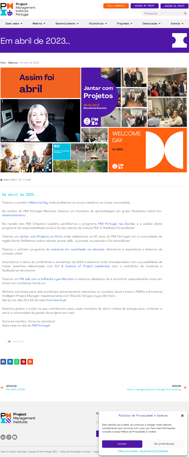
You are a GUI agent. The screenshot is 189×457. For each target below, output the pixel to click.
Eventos (177, 24)
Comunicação (151, 24)
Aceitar (122, 444)
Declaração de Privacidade (154, 451)
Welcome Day (38, 202)
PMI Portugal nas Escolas (116, 224)
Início (3, 63)
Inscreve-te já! (56, 300)
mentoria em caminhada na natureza (77, 249)
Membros (39, 24)
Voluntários (98, 24)
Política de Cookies (128, 451)
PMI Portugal (41, 325)
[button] (182, 415)
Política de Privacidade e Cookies (75, 451)
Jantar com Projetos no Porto (41, 236)
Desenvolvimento (67, 24)
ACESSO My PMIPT (174, 6)
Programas (124, 24)
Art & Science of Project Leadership (82, 266)
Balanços (13, 63)
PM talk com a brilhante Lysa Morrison (46, 279)
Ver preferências (164, 444)
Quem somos (14, 24)
